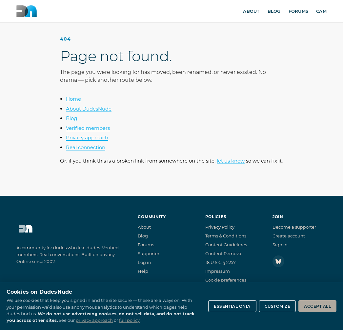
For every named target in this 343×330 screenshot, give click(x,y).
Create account (288, 235)
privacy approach (94, 320)
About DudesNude (88, 109)
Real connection (85, 147)
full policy (129, 320)
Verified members (88, 128)
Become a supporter (294, 227)
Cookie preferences (225, 280)
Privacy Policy (219, 227)
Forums (299, 11)
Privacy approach (87, 137)
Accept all (317, 306)
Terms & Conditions (225, 235)
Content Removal (224, 253)
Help (143, 271)
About (251, 11)
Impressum (217, 271)
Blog (274, 11)
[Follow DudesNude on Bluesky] (278, 261)
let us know (231, 161)
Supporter (148, 253)
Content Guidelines (226, 244)
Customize (277, 306)
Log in (144, 262)
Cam (321, 11)
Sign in (280, 244)
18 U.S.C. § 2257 (220, 262)
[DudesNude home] (26, 11)
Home (73, 99)
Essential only (232, 306)
